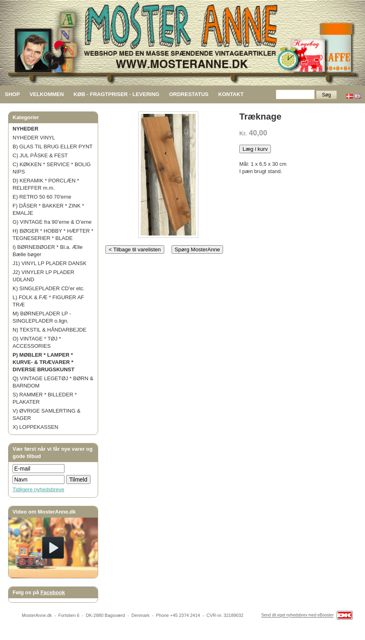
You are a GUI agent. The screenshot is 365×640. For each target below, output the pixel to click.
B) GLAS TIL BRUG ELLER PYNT (52, 146)
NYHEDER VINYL (34, 138)
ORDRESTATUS (188, 94)
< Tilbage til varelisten (135, 249)
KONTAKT (231, 94)
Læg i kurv (255, 149)
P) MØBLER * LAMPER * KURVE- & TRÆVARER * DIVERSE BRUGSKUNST (43, 362)
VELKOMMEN (47, 94)
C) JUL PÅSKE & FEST (40, 155)
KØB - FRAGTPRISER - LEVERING (116, 94)
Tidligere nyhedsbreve (38, 489)
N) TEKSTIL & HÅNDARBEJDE (49, 330)
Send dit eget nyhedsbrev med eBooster (297, 615)
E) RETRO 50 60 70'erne (42, 197)
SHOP (12, 94)
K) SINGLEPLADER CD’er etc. (49, 288)
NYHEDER (26, 129)
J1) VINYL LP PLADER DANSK (49, 263)
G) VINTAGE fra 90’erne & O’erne (52, 222)
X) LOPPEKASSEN (35, 427)
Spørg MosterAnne (197, 249)
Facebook (53, 592)
